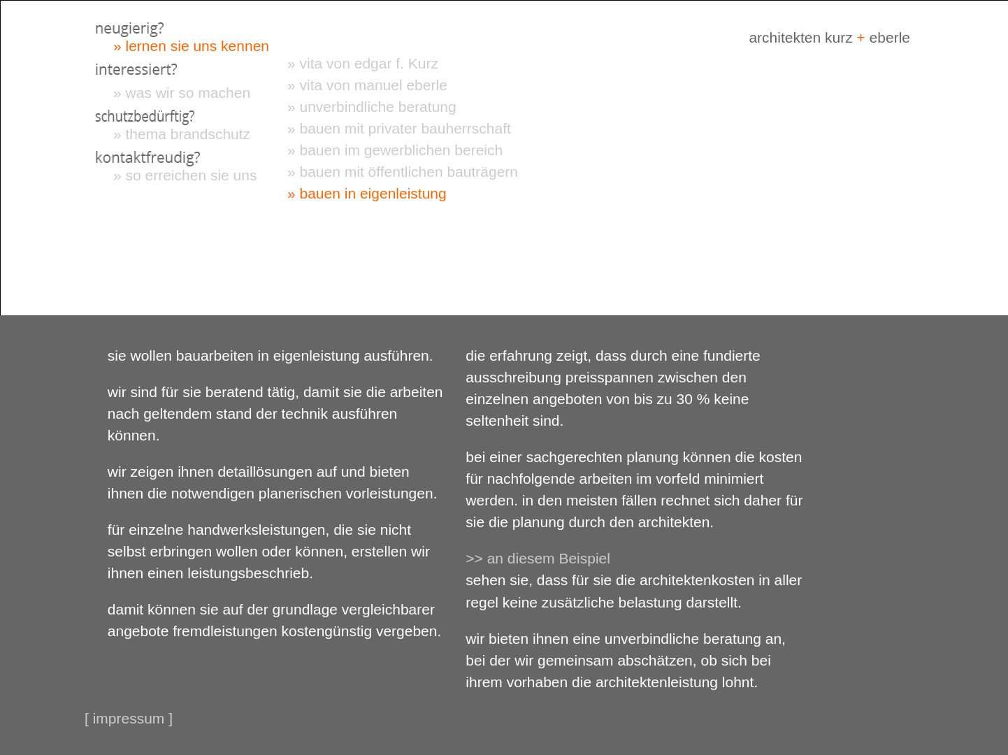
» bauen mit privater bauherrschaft (399, 128)
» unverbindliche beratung (371, 107)
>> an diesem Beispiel (538, 558)
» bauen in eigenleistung (367, 193)
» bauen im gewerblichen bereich (395, 150)
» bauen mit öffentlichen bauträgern (402, 172)
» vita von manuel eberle (367, 85)
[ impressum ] (129, 718)
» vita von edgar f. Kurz (362, 63)
